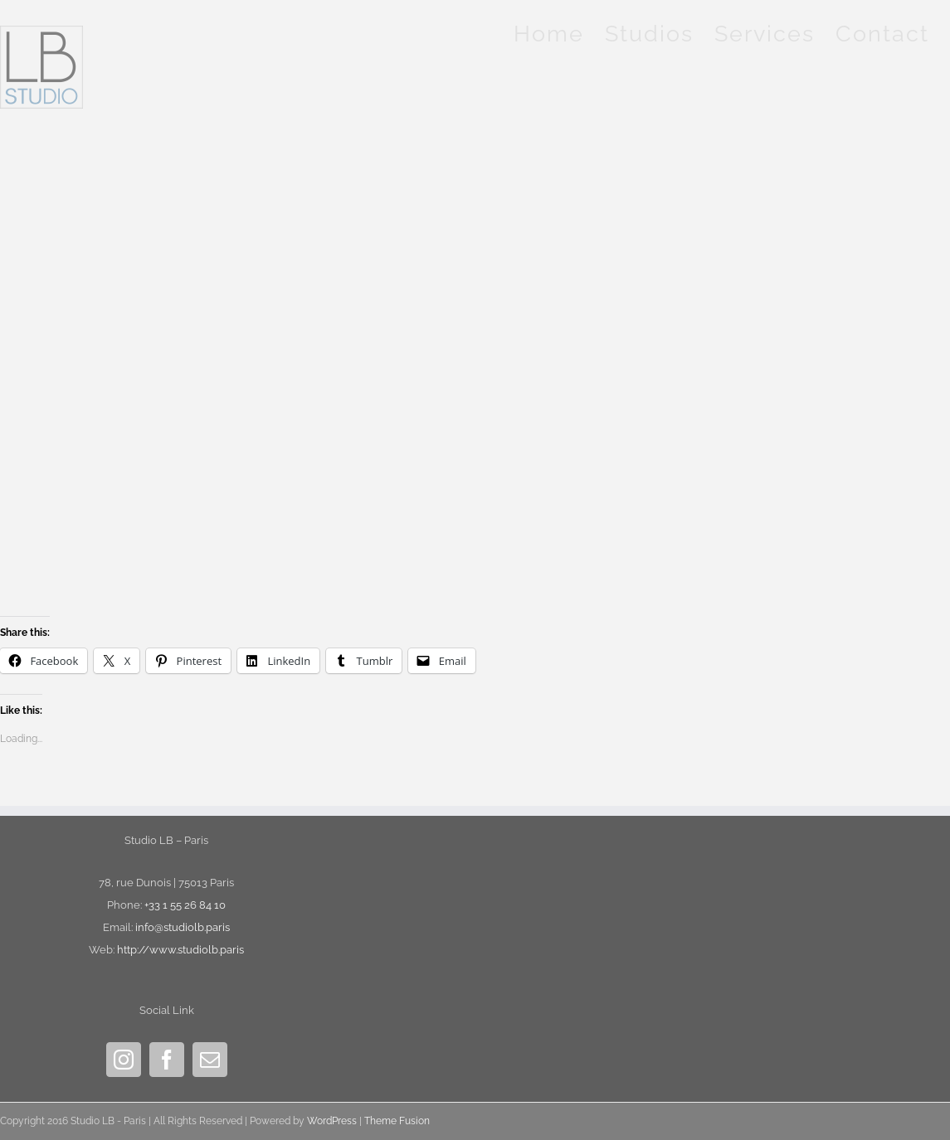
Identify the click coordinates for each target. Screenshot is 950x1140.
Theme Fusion (397, 1121)
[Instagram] (123, 1059)
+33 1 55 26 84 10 (185, 905)
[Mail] (209, 1059)
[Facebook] (166, 1059)
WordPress (332, 1121)
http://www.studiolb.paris (180, 950)
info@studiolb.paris (182, 927)
